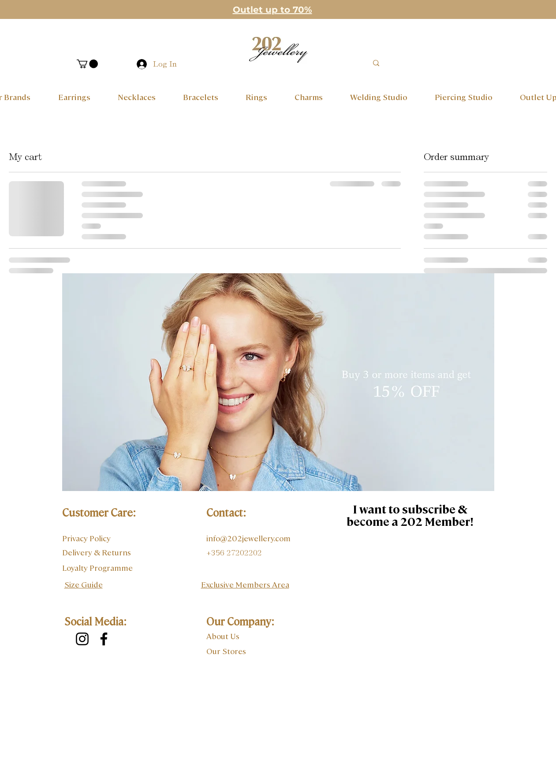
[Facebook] (103, 638)
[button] (87, 64)
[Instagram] (82, 638)
